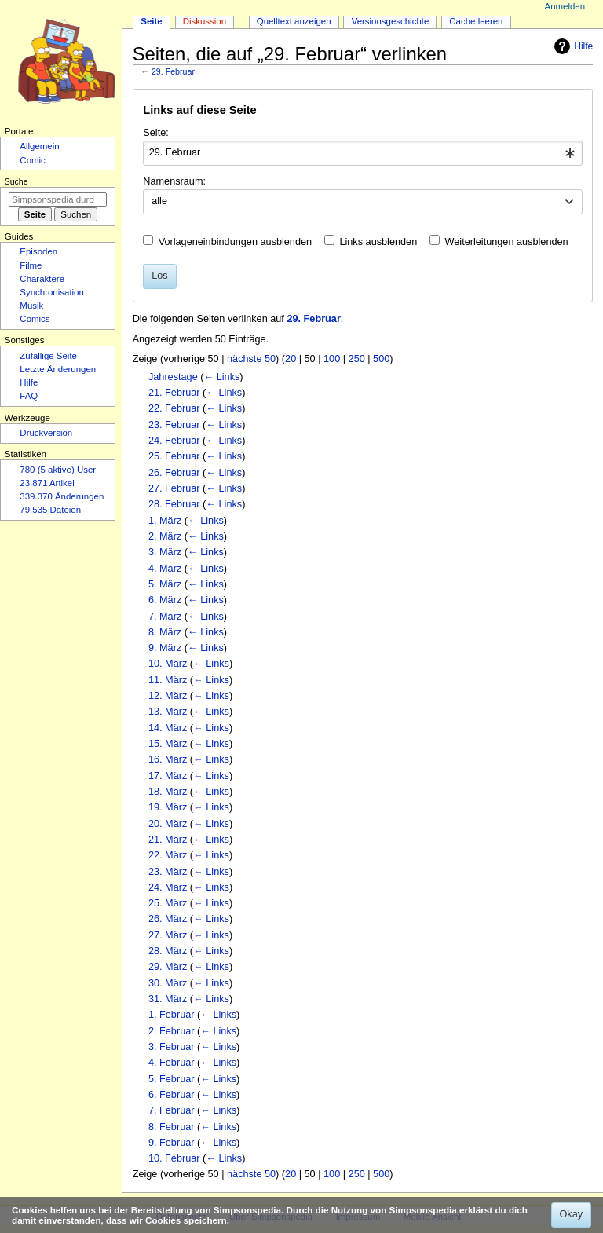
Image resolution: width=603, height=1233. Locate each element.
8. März (164, 632)
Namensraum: (174, 181)
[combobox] (362, 153)
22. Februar (174, 408)
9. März (164, 647)
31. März (167, 998)
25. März (167, 903)
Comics (34, 319)
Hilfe (571, 46)
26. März (167, 918)
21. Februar (174, 392)
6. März (164, 600)
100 (331, 358)
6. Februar (171, 1094)
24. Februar (174, 440)
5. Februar (171, 1079)
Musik (31, 305)
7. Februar (171, 1110)
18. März (167, 791)
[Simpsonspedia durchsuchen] (58, 199)
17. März (167, 775)
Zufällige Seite (48, 355)
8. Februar (171, 1126)
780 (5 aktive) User (58, 469)
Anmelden (565, 6)
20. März (167, 823)
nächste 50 (251, 358)
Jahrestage (173, 376)
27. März (167, 935)
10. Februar (174, 1158)
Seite (151, 21)
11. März (167, 680)
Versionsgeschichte (390, 21)
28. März (167, 951)
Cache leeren (475, 21)
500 (381, 358)
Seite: (155, 132)
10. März (167, 663)
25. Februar (174, 456)
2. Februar (171, 1031)
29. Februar (173, 71)
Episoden (38, 251)
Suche (16, 181)
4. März (164, 568)
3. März (164, 552)
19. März (167, 807)
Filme (31, 265)
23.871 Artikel (47, 483)
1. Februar (171, 1014)
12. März (167, 695)
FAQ (29, 396)
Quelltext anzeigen (294, 21)
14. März (167, 728)
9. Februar (171, 1142)
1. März (164, 520)
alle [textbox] (159, 201)
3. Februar (171, 1046)
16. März (167, 759)
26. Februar (174, 472)
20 (290, 358)
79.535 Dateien (50, 509)
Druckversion (46, 432)
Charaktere (42, 279)
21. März (167, 839)
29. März (167, 966)
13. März (167, 711)
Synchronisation (52, 292)
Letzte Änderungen (58, 369)
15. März (167, 743)
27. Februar (174, 488)
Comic (32, 160)
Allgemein (39, 146)
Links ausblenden (378, 241)
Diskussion (204, 21)
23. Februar (174, 424)
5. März (164, 584)
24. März (167, 887)
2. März (164, 536)
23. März (167, 871)
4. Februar (171, 1062)
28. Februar (174, 504)
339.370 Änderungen (62, 496)
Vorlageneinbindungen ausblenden (235, 241)
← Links (221, 376)
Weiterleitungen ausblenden (506, 241)
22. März (167, 855)
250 (357, 358)
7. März (164, 616)
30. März (167, 983)
